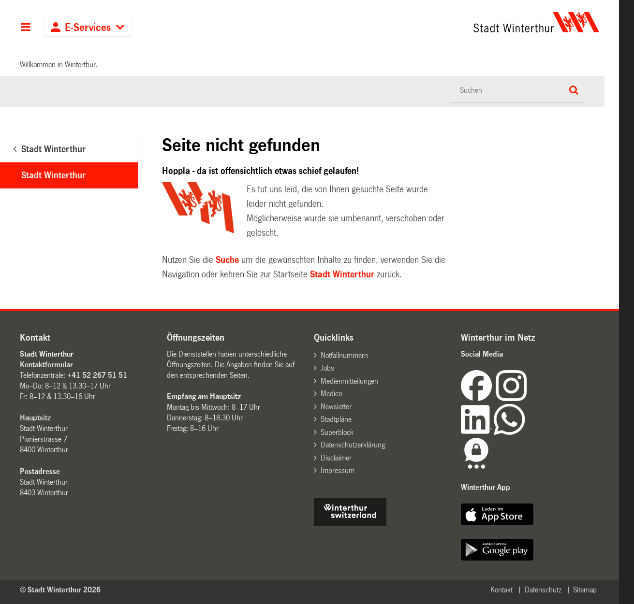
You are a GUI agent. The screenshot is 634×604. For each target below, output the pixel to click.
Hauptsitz (35, 418)
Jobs (327, 368)
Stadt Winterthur (53, 175)
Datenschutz (543, 590)
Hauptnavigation (25, 28)
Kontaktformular (46, 364)
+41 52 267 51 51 (97, 375)
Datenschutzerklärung (353, 445)
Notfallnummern (344, 355)
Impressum (337, 470)
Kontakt (501, 590)
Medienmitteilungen (349, 381)
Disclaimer (336, 458)
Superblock (337, 432)
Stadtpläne (336, 419)
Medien (331, 393)
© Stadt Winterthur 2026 (60, 590)
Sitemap (585, 590)
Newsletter (336, 407)
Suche (227, 260)
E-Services (88, 27)
